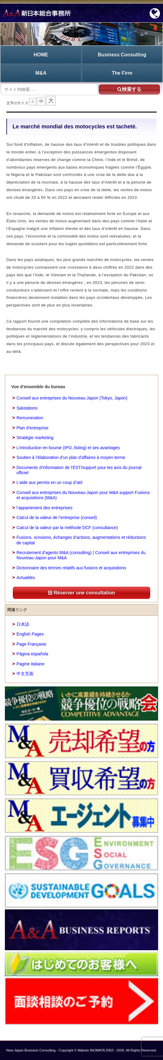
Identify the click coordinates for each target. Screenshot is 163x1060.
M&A (40, 73)
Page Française (31, 644)
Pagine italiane (30, 663)
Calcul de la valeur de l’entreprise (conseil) (56, 517)
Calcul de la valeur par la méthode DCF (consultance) (67, 527)
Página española (32, 653)
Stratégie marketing (34, 437)
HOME (41, 54)
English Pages (30, 634)
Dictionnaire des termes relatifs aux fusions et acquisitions (71, 567)
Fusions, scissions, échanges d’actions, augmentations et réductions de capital (81, 540)
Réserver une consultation (81, 592)
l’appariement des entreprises (44, 507)
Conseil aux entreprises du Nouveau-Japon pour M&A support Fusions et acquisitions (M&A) (83, 495)
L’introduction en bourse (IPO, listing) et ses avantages (68, 447)
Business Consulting (122, 54)
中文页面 (25, 673)
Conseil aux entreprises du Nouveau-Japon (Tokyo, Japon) (71, 398)
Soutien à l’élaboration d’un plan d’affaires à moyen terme (70, 457)
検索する (129, 89)
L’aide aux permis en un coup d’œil (49, 482)
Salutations (26, 408)
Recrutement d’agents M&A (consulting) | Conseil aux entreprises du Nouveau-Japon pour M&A (81, 555)
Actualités (25, 577)
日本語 (22, 624)
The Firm (122, 73)
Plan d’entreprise (32, 427)
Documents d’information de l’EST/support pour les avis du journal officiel (78, 470)
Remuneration (29, 417)
